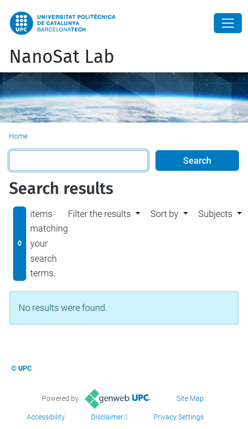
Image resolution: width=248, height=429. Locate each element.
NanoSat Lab (61, 57)
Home (18, 136)
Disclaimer (107, 417)
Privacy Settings (178, 417)
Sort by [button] (164, 213)
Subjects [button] (215, 213)
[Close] (228, 23)
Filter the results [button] (99, 213)
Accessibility (46, 417)
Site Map (190, 398)
